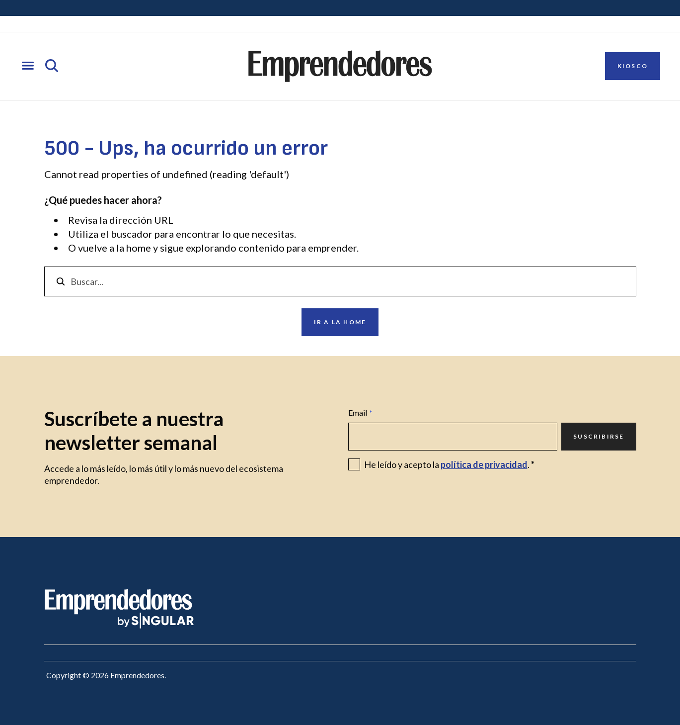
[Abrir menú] (28, 66)
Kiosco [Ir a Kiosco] (632, 66)
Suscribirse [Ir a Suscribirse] (598, 436)
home (138, 248)
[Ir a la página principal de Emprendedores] (340, 66)
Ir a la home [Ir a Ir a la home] (340, 322)
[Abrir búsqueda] (52, 66)
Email (360, 413)
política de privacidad (484, 464)
